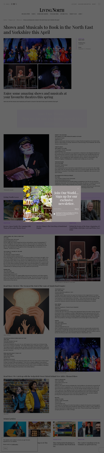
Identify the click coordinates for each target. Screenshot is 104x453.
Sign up (77, 209)
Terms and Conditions (68, 213)
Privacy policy (58, 213)
